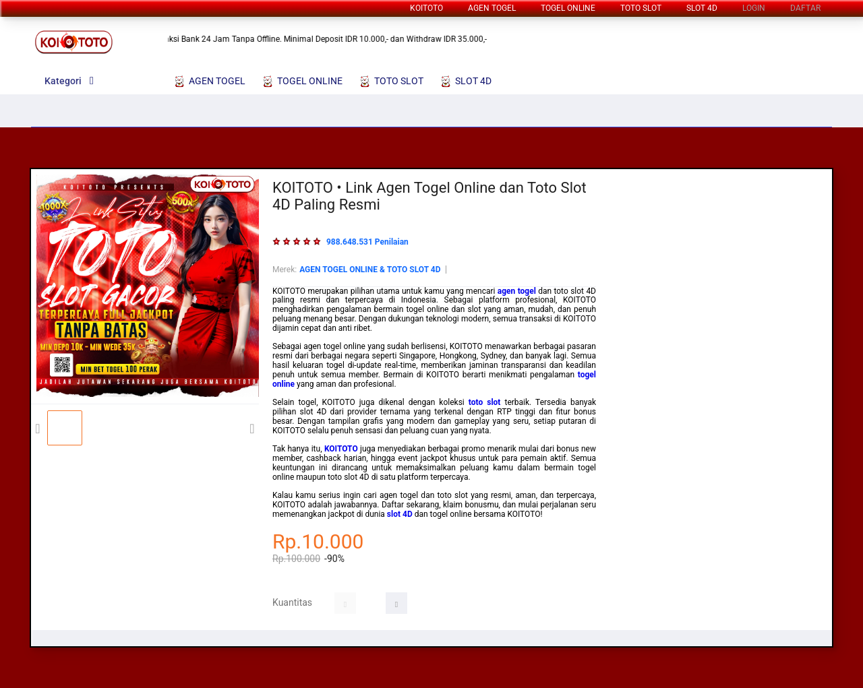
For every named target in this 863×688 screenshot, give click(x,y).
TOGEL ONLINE (568, 8)
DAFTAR (805, 8)
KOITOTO (426, 8)
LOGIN (753, 8)
